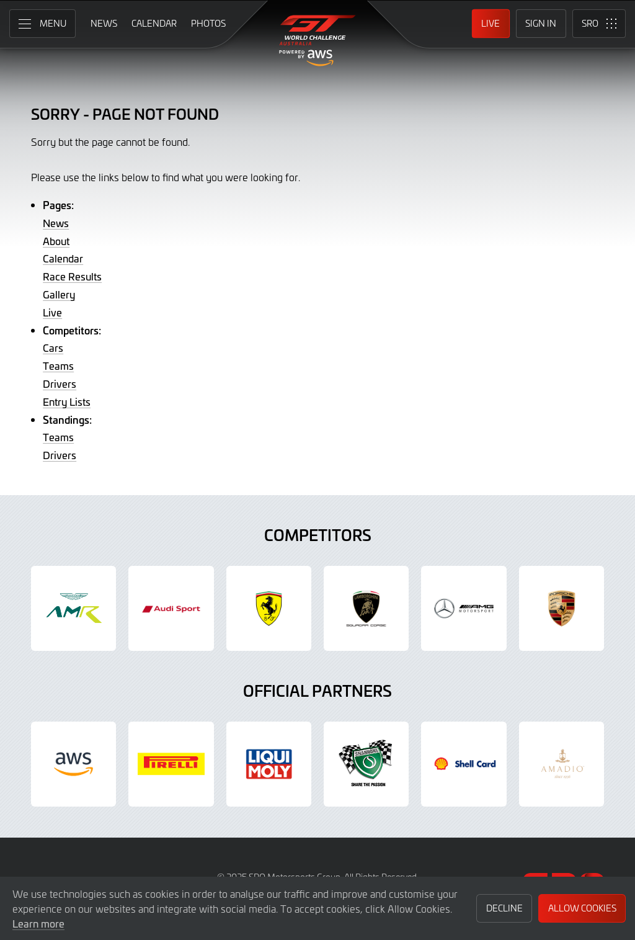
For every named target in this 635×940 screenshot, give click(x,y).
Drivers (59, 383)
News (56, 223)
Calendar (63, 258)
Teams (58, 365)
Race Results (72, 276)
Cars (53, 347)
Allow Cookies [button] (582, 908)
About (56, 241)
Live (52, 312)
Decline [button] (504, 908)
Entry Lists (67, 401)
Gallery (59, 294)
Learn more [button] (38, 923)
